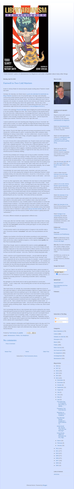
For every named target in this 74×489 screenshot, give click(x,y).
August (59, 390)
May (58, 397)
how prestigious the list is (37, 106)
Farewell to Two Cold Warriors (61, 409)
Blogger (45, 485)
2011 (57, 451)
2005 (57, 465)
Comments (58, 321)
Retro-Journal (57, 347)
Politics (18, 335)
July (58, 392)
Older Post (46, 351)
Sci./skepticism (25, 335)
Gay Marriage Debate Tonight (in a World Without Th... (61, 420)
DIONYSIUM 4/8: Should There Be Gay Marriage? (61, 428)
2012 (57, 448)
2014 (57, 375)
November (60, 382)
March (59, 440)
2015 (57, 373)
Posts (57, 318)
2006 (57, 463)
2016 (57, 371)
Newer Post (8, 351)
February (60, 443)
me (69, 161)
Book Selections (58, 331)
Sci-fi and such (58, 350)
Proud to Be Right (22, 109)
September (60, 387)
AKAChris (56, 474)
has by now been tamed (35, 208)
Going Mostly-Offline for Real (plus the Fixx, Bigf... (61, 435)
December (60, 380)
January (59, 445)
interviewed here (64, 126)
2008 (57, 458)
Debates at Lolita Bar (59, 336)
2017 (57, 368)
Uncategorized (58, 356)
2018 (57, 366)
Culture (56, 334)
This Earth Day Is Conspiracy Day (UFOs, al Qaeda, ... (61, 404)
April (58, 399)
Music (55, 342)
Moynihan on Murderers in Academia (61, 414)
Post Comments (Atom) (30, 356)
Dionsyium (57, 339)
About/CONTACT (58, 282)
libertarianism (11, 335)
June (58, 394)
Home (27, 351)
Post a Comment (10, 343)
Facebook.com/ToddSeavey (61, 234)
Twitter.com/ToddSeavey (60, 229)
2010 (57, 453)
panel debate (62, 150)
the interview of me (63, 195)
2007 (57, 460)
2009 (57, 455)
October (59, 385)
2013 (57, 378)
